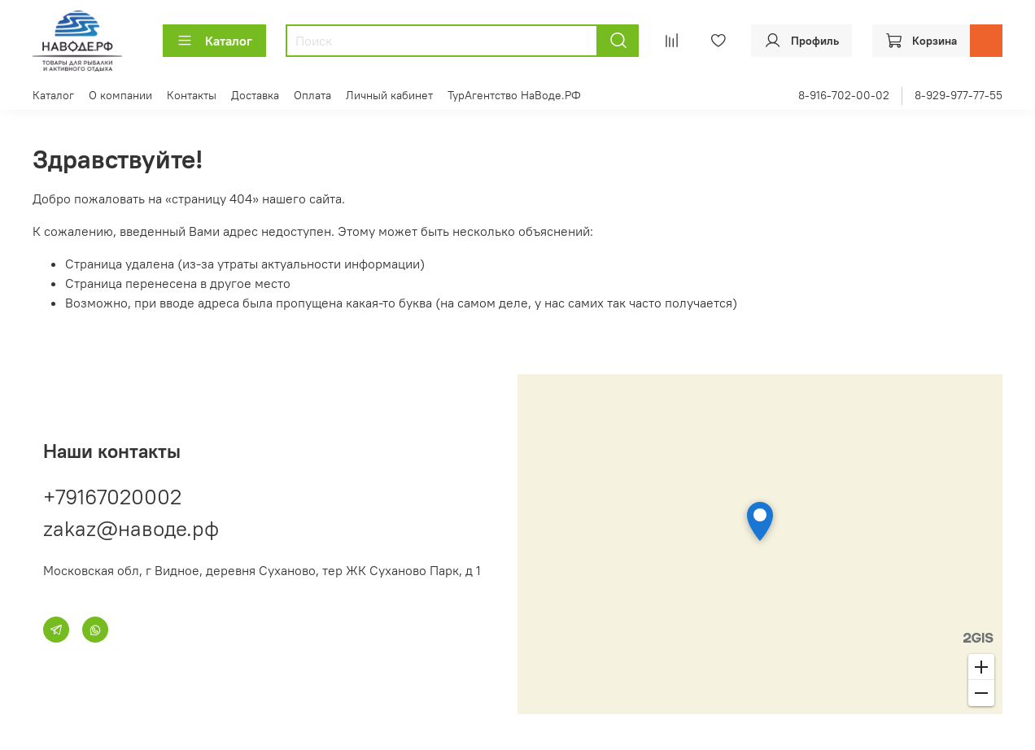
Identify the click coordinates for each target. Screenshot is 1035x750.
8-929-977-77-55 (958, 95)
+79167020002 (112, 496)
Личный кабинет (389, 95)
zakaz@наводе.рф (131, 528)
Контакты (191, 95)
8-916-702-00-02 (843, 95)
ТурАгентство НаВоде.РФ (514, 95)
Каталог (214, 41)
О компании (120, 95)
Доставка (255, 95)
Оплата (312, 95)
